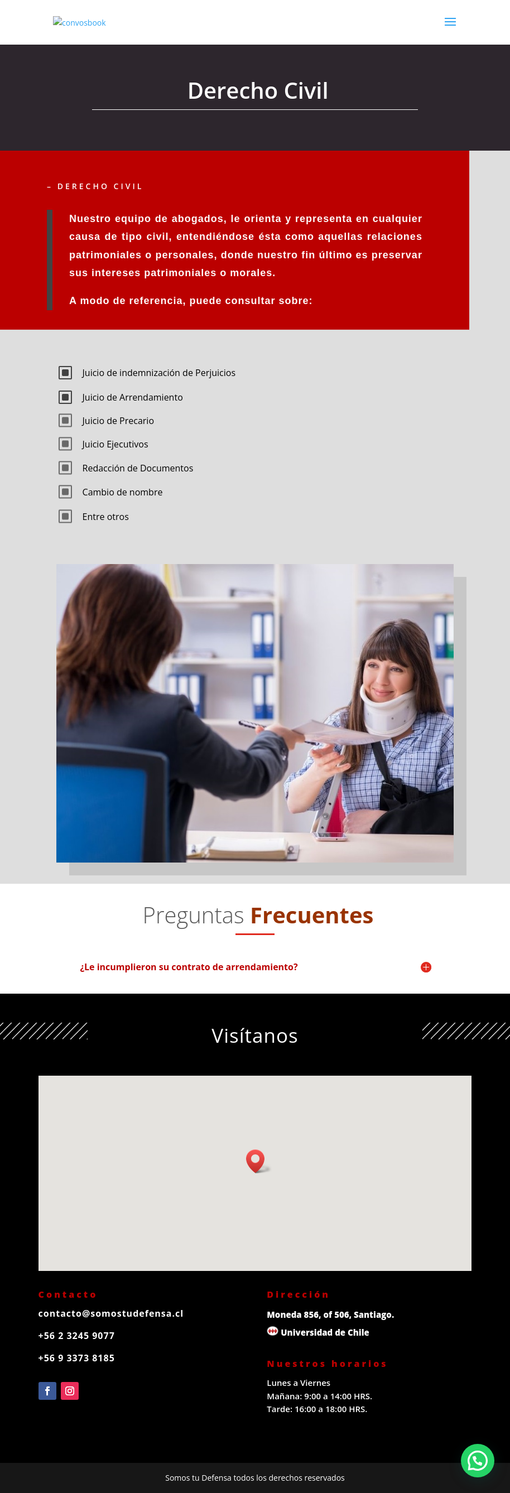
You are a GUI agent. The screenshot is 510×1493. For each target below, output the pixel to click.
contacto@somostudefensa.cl (111, 1313)
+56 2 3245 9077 (77, 1336)
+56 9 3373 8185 (77, 1358)
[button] (259, 1161)
